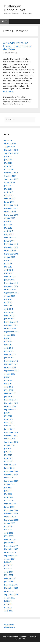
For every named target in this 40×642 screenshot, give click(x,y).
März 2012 (8, 390)
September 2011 (11, 409)
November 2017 (11, 172)
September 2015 (11, 254)
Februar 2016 (10, 237)
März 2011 (8, 422)
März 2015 (8, 273)
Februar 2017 (10, 198)
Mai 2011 (8, 416)
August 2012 (9, 374)
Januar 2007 (9, 581)
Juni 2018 (8, 159)
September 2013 (11, 331)
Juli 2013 (7, 338)
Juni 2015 (8, 263)
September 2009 (11, 481)
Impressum (9, 624)
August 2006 (9, 598)
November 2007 (11, 549)
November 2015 (11, 247)
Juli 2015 (7, 260)
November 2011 (11, 403)
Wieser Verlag (25, 102)
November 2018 (11, 150)
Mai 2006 (8, 607)
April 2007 (8, 572)
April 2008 (8, 533)
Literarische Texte (9, 97)
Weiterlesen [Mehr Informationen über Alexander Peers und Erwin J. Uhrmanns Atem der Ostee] (8, 91)
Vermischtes (21, 97)
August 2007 (9, 559)
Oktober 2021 (10, 143)
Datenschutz (9, 627)
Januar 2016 (9, 241)
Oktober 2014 (10, 289)
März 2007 (8, 575)
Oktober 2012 (10, 367)
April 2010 (8, 458)
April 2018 (8, 166)
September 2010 (11, 442)
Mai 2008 (8, 529)
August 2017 (9, 182)
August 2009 (9, 484)
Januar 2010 (9, 468)
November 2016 (11, 208)
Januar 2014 (9, 318)
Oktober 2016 (10, 211)
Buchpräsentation (21, 99)
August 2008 (9, 523)
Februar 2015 (10, 276)
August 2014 (9, 296)
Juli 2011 (7, 413)
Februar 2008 (10, 539)
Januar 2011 (9, 429)
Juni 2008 (8, 526)
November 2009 (11, 474)
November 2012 (11, 364)
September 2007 (11, 555)
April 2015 (8, 270)
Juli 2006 (7, 601)
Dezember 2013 (11, 322)
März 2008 (8, 536)
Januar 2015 (9, 280)
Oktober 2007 (10, 552)
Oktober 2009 (10, 477)
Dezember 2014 (11, 283)
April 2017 (8, 192)
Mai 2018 (8, 163)
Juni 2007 (8, 565)
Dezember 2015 (11, 244)
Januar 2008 (9, 542)
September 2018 (11, 153)
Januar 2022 (9, 140)
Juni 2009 (8, 490)
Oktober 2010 (10, 439)
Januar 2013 (9, 357)
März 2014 (8, 312)
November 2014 (11, 286)
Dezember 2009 (11, 471)
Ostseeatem (15, 102)
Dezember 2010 (11, 432)
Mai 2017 (8, 189)
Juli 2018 (7, 156)
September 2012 (11, 370)
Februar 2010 (10, 464)
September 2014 (11, 293)
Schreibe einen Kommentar (13, 104)
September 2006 (11, 594)
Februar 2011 (10, 426)
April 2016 (8, 231)
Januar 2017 (9, 202)
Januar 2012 (9, 396)
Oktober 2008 (10, 516)
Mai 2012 (8, 383)
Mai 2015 (8, 267)
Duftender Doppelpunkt (14, 8)
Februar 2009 (10, 503)
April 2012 (8, 387)
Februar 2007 (10, 578)
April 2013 (8, 348)
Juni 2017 (8, 185)
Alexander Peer (8, 99)
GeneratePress (20, 639)
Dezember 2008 (11, 510)
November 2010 (11, 435)
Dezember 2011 (11, 400)
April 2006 (8, 611)
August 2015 (9, 257)
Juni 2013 (8, 341)
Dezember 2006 (11, 585)
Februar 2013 (10, 354)
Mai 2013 (8, 344)
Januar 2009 (9, 507)
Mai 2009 (8, 494)
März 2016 (8, 234)
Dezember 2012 (11, 361)
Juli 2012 (7, 377)
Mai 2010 (8, 455)
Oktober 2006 (10, 591)
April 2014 (8, 309)
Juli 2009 (7, 487)
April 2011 (8, 419)
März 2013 (8, 351)
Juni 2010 (8, 451)
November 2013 (11, 325)
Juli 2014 (7, 299)
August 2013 (9, 335)
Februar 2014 (10, 315)
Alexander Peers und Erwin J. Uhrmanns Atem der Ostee (17, 46)
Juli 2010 (7, 448)
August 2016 (9, 218)
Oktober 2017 (10, 176)
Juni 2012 (8, 380)
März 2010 (8, 461)
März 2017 (8, 195)
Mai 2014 (8, 306)
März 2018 (8, 169)
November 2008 (11, 513)
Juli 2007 (7, 562)
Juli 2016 (7, 221)
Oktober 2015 (10, 250)
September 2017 (11, 179)
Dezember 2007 (11, 546)
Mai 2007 (8, 568)
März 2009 (8, 500)
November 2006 (11, 588)
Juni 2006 (8, 604)
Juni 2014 (8, 302)
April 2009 (8, 497)
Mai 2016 (8, 228)
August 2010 (9, 445)
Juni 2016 (8, 224)
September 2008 (11, 520)
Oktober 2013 (10, 328)
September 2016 (11, 215)
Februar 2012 (10, 393)
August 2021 (9, 146)
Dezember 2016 (11, 205)
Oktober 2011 (10, 406)
